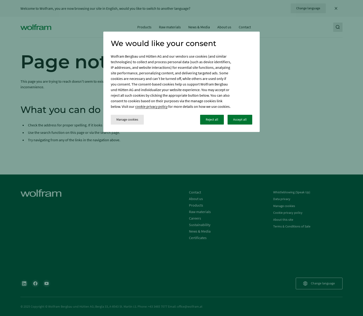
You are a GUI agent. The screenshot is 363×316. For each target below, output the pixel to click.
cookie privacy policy (151, 106)
